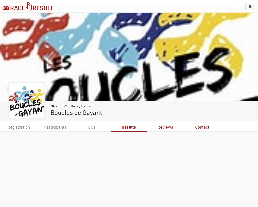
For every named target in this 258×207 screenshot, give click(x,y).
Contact (202, 127)
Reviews (165, 127)
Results (129, 127)
